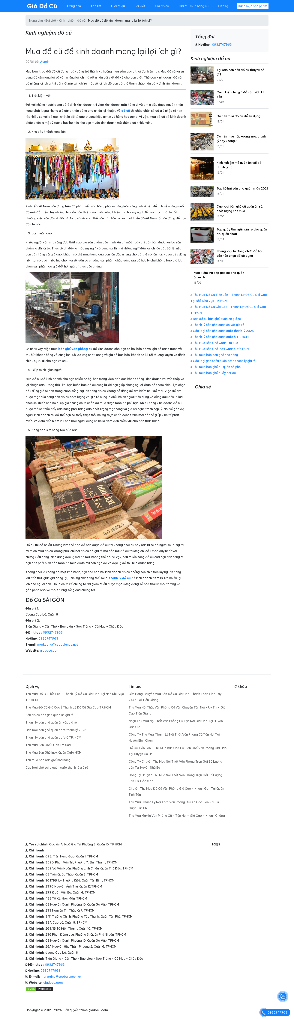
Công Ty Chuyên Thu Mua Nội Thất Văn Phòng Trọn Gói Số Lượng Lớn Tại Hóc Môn (175, 778)
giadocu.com (49, 650)
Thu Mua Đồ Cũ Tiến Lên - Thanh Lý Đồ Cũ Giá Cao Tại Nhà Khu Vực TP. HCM (75, 697)
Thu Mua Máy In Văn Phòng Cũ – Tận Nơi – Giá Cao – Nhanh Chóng (177, 815)
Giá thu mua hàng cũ (193, 6)
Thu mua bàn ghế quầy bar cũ (213, 373)
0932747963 (53, 632)
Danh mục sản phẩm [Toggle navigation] (252, 6)
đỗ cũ (125, 111)
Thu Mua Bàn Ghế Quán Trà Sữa (214, 343)
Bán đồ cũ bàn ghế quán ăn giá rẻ (215, 319)
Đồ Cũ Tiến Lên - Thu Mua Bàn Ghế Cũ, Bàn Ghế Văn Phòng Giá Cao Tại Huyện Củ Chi (178, 751)
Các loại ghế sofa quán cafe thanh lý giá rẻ (223, 361)
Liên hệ (223, 6)
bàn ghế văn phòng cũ (75, 349)
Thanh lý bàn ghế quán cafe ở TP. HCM (219, 337)
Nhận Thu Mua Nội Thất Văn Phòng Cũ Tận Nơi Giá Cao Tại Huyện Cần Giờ (176, 724)
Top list (96, 6)
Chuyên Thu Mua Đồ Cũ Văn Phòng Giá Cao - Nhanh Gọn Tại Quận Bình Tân (176, 791)
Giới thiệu (118, 6)
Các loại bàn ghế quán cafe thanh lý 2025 (222, 331)
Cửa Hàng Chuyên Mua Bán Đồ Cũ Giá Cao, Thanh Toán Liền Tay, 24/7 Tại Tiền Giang (175, 697)
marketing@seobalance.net (57, 644)
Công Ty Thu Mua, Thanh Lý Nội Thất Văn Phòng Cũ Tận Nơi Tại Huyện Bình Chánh (174, 737)
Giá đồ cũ (162, 6)
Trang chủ (74, 6)
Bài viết (139, 6)
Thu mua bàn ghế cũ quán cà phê (215, 367)
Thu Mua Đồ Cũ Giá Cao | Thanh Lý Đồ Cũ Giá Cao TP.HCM (68, 707)
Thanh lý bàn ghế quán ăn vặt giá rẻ (217, 325)
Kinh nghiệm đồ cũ (72, 20)
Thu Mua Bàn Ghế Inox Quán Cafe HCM (219, 349)
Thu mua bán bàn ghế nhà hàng (214, 355)
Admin (45, 61)
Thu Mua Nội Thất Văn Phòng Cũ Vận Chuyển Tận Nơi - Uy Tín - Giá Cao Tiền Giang (177, 710)
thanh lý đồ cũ (120, 578)
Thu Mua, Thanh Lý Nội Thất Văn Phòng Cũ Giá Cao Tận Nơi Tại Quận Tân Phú (174, 805)
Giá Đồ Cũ (42, 6)
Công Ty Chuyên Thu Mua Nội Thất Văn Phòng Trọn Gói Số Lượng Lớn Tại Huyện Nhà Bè (175, 764)
